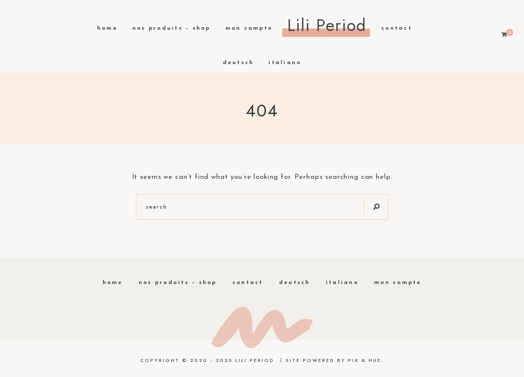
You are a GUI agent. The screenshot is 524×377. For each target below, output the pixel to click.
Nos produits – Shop (171, 28)
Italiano (284, 62)
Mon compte (249, 28)
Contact (396, 28)
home (113, 282)
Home (107, 28)
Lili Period (327, 25)
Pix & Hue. (366, 360)
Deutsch (238, 62)
